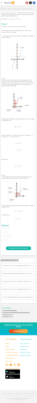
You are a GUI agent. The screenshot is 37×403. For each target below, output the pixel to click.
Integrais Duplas (16, 8)
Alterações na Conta (25, 352)
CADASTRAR (18, 331)
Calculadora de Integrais (11, 352)
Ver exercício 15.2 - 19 (8, 316)
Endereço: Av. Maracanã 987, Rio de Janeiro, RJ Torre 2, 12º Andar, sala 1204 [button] (18, 399)
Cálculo (10, 8)
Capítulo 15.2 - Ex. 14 (27, 8)
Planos (25, 393)
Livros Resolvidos (9, 349)
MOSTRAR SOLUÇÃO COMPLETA (18, 248)
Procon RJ (31, 393)
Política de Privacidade (8, 393)
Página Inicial (4, 8)
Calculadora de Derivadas (12, 355)
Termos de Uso (19, 393)
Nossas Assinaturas (25, 343)
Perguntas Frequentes (25, 355)
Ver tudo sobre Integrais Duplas (10, 310)
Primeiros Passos (24, 346)
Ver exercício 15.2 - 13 (8, 314)
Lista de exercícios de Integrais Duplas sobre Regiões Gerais (16, 312)
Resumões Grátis (9, 358)
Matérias (7, 343)
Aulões (7, 346)
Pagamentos (23, 349)
